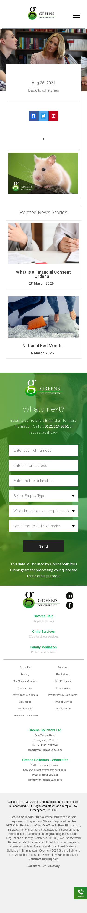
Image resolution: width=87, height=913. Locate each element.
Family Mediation (43, 647)
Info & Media (25, 708)
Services (63, 667)
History (25, 674)
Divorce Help (44, 616)
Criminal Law (25, 688)
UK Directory (51, 866)
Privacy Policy (63, 708)
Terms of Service (62, 701)
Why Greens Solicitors (25, 694)
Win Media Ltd (66, 854)
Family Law (62, 674)
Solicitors (33, 866)
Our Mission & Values (25, 681)
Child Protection (63, 681)
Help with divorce (43, 621)
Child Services (43, 631)
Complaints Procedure (25, 715)
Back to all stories (43, 90)
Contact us (25, 701)
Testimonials (63, 688)
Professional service (43, 652)
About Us (25, 667)
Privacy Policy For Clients (62, 694)
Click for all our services (43, 636)
